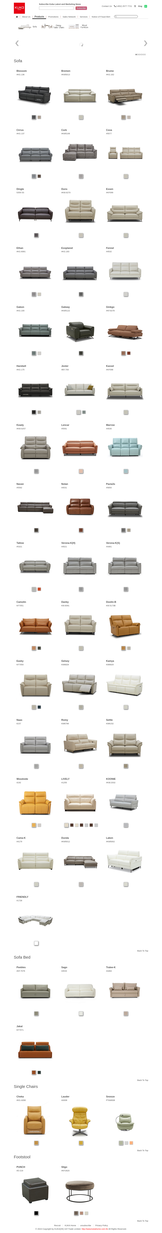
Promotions (53, 17)
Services (84, 17)
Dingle (20, 189)
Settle (109, 720)
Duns (64, 189)
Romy (64, 720)
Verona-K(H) (68, 543)
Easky (20, 661)
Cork (64, 130)
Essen (109, 189)
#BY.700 (65, 369)
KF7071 (20, 1030)
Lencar (65, 425)
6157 (19, 723)
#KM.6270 (65, 192)
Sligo (64, 1167)
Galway (65, 307)
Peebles (21, 967)
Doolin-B (111, 602)
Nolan (64, 484)
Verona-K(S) (113, 543)
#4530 (109, 428)
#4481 (109, 546)
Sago (64, 967)
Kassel (110, 366)
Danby (65, 602)
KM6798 (65, 723)
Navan (20, 484)
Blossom (22, 71)
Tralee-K (111, 967)
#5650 (109, 487)
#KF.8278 (110, 310)
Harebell (21, 366)
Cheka (20, 1096)
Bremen (65, 71)
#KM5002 (110, 841)
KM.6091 (65, 605)
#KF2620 (65, 1170)
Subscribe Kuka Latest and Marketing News (60, 4)
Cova (109, 130)
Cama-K (21, 838)
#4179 (19, 841)
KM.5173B (111, 605)
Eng (140, 6)
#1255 (64, 782)
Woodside (22, 779)
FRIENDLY (22, 897)
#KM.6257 (21, 428)
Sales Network (69, 17)
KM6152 (110, 723)
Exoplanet (67, 248)
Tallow (20, 543)
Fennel (110, 248)
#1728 (19, 900)
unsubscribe (85, 1225)
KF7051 (20, 605)
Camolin (21, 602)
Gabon (20, 307)
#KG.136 (21, 74)
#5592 (19, 487)
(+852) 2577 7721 (123, 6)
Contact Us (107, 6)
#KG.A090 (21, 1100)
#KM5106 (65, 133)
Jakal (20, 1026)
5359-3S (20, 192)
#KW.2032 (110, 782)
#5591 (64, 428)
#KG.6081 (21, 251)
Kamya (110, 661)
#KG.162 (110, 74)
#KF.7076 (21, 971)
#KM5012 (65, 841)
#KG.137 (21, 133)
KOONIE (111, 779)
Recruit (57, 1225)
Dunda (65, 838)
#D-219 (20, 1170)
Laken (109, 838)
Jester (64, 366)
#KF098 (109, 369)
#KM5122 (65, 310)
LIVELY (65, 779)
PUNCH (21, 1167)
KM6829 (110, 664)
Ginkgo (110, 307)
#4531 (64, 487)
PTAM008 (110, 1100)
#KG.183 (65, 251)
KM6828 (65, 664)
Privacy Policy (101, 1225)
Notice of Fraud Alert (101, 17)
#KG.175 (21, 369)
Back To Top (142, 951)
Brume (110, 71)
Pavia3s (110, 484)
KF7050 (20, 664)
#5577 (109, 133)
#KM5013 (65, 74)
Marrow (110, 425)
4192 (19, 782)
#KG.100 (21, 310)
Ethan (20, 248)
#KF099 (109, 192)
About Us (26, 17)
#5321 (19, 546)
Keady (20, 425)
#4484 (109, 971)
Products (39, 17)
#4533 (64, 971)
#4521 (64, 546)
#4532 (109, 251)
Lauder (65, 1096)
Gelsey (65, 661)
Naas (19, 720)
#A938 (64, 1100)
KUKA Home (70, 1225)
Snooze (110, 1096)
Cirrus (20, 130)
